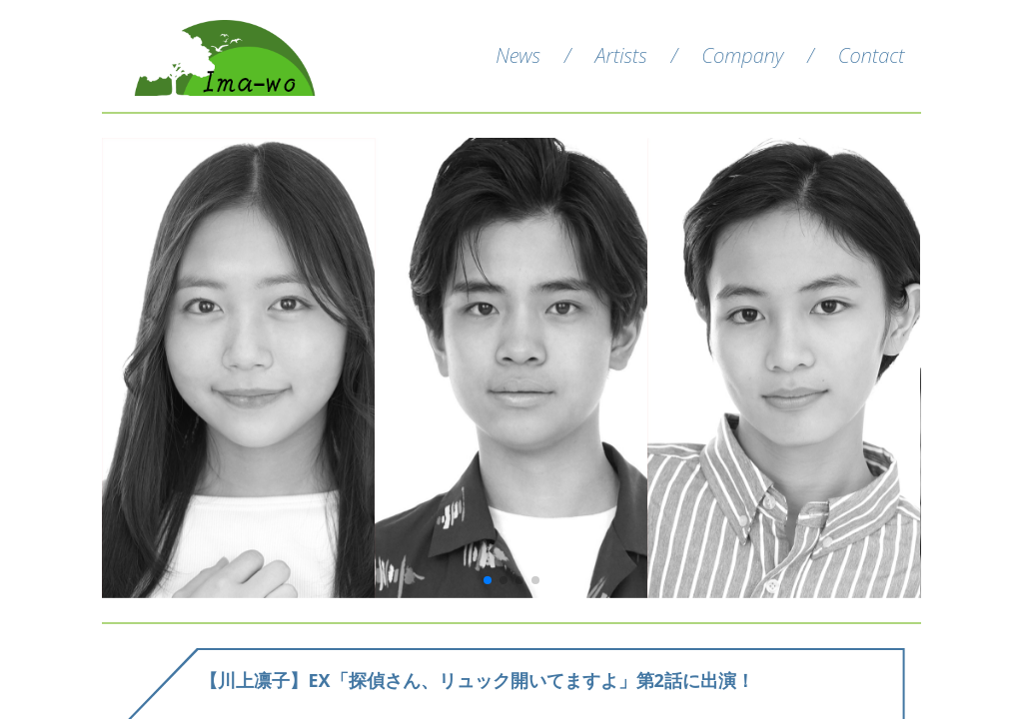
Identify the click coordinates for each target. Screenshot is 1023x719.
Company (742, 55)
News (518, 55)
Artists (620, 55)
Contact (871, 55)
